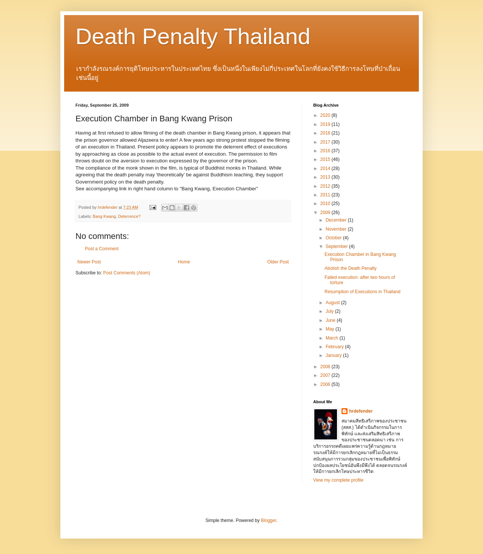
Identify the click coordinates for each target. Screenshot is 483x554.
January (334, 355)
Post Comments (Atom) (126, 272)
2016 (326, 150)
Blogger (268, 520)
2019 (326, 124)
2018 (326, 133)
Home (184, 262)
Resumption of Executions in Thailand (362, 291)
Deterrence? (129, 216)
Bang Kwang (104, 216)
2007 (326, 375)
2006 (326, 384)
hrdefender (361, 411)
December (337, 220)
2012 (326, 186)
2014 (326, 168)
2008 (326, 366)
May (330, 329)
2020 (326, 115)
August (333, 302)
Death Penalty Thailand (193, 36)
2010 (326, 203)
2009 (326, 212)
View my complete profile (338, 480)
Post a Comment (101, 248)
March (333, 338)
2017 (326, 142)
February (335, 346)
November (337, 229)
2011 (326, 194)
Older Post (278, 262)
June (331, 320)
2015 (326, 159)
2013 (326, 177)
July (330, 311)
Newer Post (89, 262)
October (334, 237)
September (337, 246)
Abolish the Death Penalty (351, 268)
